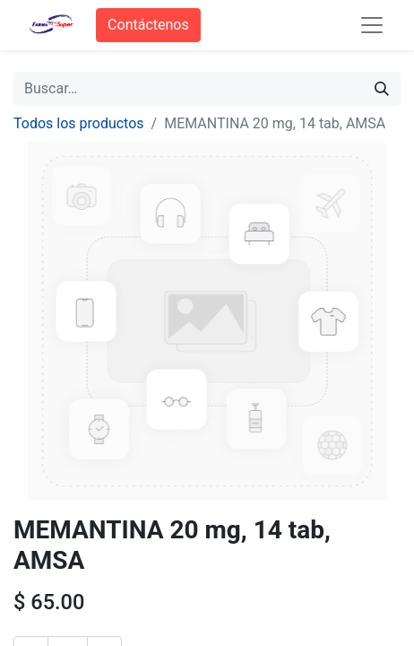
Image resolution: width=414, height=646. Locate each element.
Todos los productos (78, 123)
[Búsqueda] (382, 89)
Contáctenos (148, 24)
